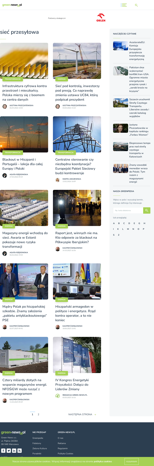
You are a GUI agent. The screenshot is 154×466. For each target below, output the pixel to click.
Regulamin (63, 448)
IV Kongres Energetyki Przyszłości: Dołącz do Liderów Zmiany (72, 384)
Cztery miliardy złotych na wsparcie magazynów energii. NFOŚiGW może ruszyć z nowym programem (24, 387)
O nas (60, 438)
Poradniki (36, 453)
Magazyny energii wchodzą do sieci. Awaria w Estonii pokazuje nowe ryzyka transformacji (25, 240)
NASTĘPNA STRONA (80, 414)
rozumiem (131, 461)
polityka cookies (103, 461)
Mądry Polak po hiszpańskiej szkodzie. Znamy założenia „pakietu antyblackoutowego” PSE (24, 313)
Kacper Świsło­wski (72, 248)
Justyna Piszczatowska (21, 105)
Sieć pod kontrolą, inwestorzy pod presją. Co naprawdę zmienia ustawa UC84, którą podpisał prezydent (77, 93)
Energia (62, 79)
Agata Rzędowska (19, 174)
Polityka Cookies (65, 453)
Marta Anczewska (72, 179)
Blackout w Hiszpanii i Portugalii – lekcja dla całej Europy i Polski (22, 164)
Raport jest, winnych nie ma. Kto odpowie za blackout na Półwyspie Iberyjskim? (76, 237)
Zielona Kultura (39, 448)
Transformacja (13, 79)
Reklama (62, 443)
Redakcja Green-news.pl (75, 395)
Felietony (36, 443)
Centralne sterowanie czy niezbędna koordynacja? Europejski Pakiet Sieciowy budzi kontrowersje (75, 166)
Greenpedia (37, 438)
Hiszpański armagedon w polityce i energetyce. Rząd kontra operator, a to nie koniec (75, 313)
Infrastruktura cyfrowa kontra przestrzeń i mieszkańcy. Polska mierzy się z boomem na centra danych (24, 93)
